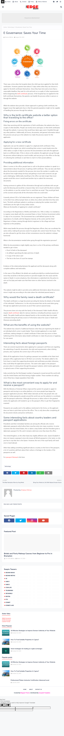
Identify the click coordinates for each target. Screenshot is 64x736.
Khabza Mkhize (9, 37)
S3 (6, 578)
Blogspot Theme (25, 693)
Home (7, 1)
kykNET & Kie (10, 605)
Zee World (9, 593)
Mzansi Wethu (10, 575)
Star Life (9, 587)
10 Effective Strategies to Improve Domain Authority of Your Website (33, 631)
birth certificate (22, 94)
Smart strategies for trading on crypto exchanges (26, 649)
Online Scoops (6, 620)
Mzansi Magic (10, 572)
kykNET (8, 602)
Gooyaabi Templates (44, 693)
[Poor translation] (7, 705)
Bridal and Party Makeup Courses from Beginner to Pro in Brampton (28, 554)
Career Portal (6, 621)
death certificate (14, 313)
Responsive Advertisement (32, 18)
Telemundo (9, 590)
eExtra (8, 596)
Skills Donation (6, 618)
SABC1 (8, 581)
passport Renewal (12, 457)
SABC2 (8, 584)
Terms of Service (41, 1)
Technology (11, 27)
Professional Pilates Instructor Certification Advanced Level (30, 680)
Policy (31, 1)
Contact (23, 1)
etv (7, 599)
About (15, 1)
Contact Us (38, 689)
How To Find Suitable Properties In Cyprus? (25, 640)
